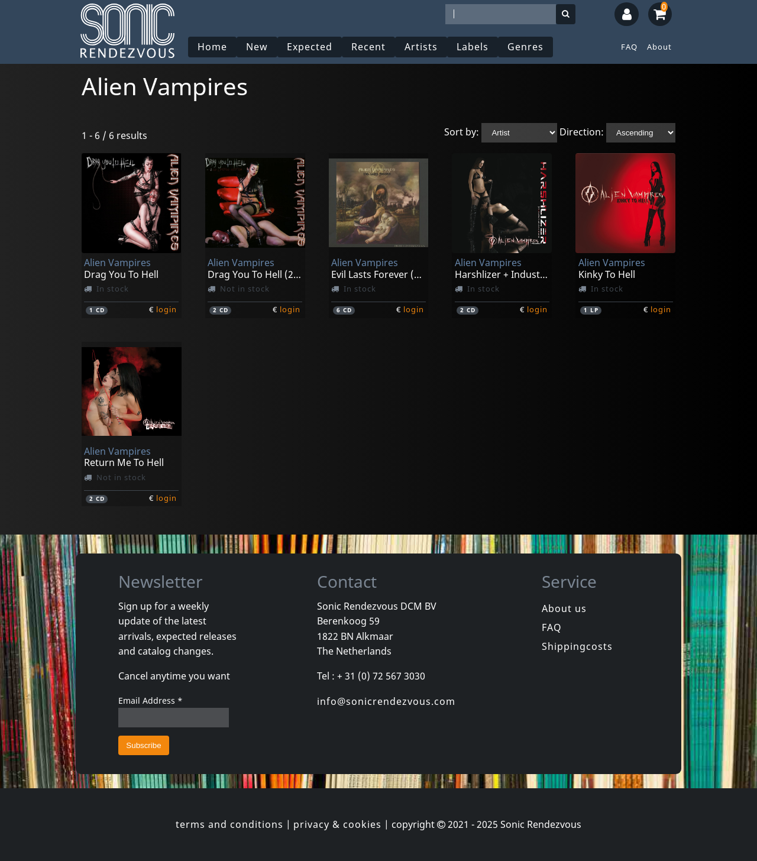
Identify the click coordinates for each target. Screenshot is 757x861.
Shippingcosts (577, 646)
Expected (309, 46)
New (257, 46)
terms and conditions (229, 824)
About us (564, 608)
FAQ (629, 46)
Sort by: (461, 131)
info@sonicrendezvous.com (386, 701)
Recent (368, 46)
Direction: (581, 131)
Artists (421, 46)
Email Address (150, 700)
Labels (473, 46)
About (659, 46)
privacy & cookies (337, 824)
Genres (525, 46)
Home (212, 46)
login (166, 309)
